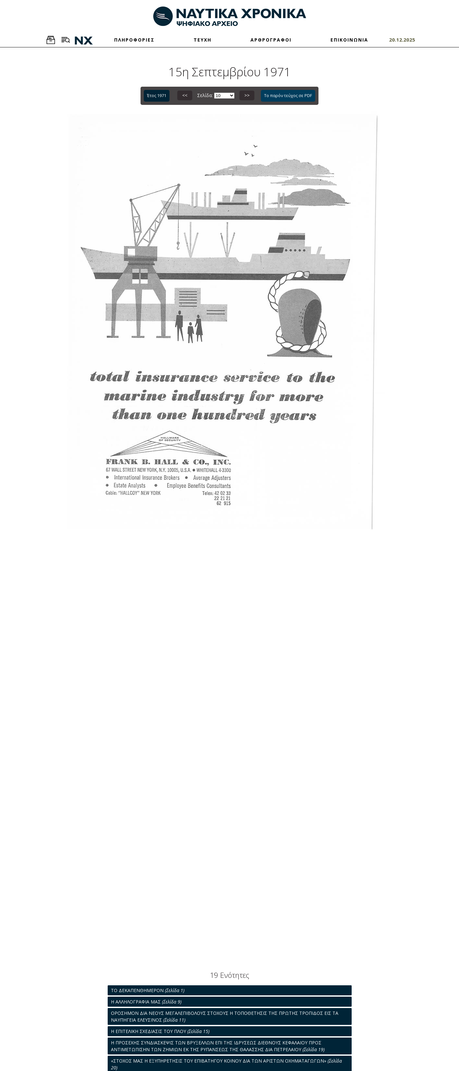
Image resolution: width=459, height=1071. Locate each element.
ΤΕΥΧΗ (202, 40)
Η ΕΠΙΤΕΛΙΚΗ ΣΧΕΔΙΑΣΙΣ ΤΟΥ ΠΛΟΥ (160, 1031)
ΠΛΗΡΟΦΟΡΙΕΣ (134, 40)
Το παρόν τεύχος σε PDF (288, 95)
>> (247, 95)
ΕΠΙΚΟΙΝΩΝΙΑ (349, 40)
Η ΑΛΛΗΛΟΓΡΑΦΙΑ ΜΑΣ (146, 1002)
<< (184, 95)
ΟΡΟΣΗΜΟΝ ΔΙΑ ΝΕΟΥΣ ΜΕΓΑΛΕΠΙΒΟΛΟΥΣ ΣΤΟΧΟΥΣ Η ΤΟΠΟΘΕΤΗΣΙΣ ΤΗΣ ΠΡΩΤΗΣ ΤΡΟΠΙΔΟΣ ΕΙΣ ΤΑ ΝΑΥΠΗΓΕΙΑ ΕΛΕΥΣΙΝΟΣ (224, 1016)
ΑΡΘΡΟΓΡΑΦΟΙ (270, 40)
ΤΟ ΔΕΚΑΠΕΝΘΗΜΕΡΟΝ (147, 990)
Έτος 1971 (156, 95)
